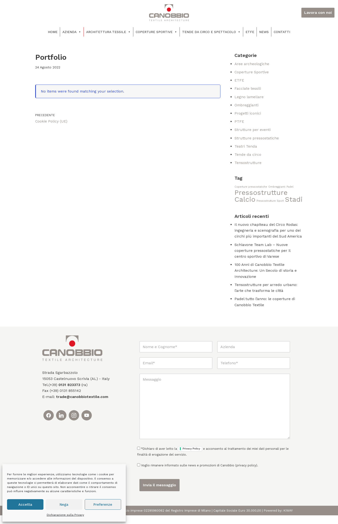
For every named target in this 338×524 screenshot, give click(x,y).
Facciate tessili (247, 89)
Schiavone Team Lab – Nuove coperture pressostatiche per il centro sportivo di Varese (262, 258)
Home (53, 32)
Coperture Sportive (251, 72)
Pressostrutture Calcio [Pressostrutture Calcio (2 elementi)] (261, 197)
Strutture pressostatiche (256, 139)
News (264, 32)
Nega (64, 504)
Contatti (282, 32)
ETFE (250, 32)
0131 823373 (69, 393)
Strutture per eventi (252, 130)
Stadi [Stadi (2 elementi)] (294, 201)
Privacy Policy (191, 457)
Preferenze (102, 504)
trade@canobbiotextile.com (82, 405)
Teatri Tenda (245, 147)
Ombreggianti (246, 105)
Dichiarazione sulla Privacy (65, 515)
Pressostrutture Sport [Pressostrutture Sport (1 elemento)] (270, 202)
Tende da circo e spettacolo (211, 32)
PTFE (239, 122)
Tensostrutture (247, 164)
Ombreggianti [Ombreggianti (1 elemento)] (276, 188)
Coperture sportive (156, 32)
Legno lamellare (249, 97)
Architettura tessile (108, 32)
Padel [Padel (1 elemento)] (290, 188)
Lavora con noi (318, 12)
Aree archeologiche (251, 64)
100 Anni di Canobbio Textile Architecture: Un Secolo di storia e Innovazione (265, 279)
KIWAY (288, 519)
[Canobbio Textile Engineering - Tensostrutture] (169, 12)
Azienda (71, 32)
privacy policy (246, 474)
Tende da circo (247, 155)
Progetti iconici (247, 114)
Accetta (25, 504)
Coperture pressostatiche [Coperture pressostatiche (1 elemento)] (250, 188)
